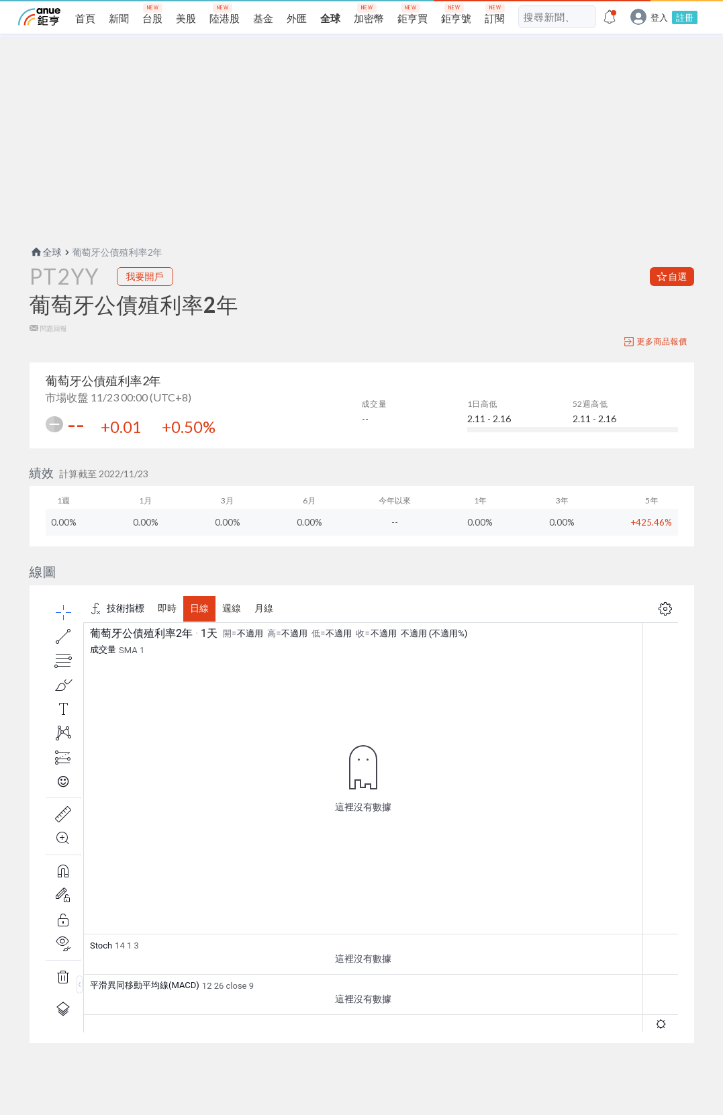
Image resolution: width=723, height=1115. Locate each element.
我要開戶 (145, 276)
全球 (46, 252)
